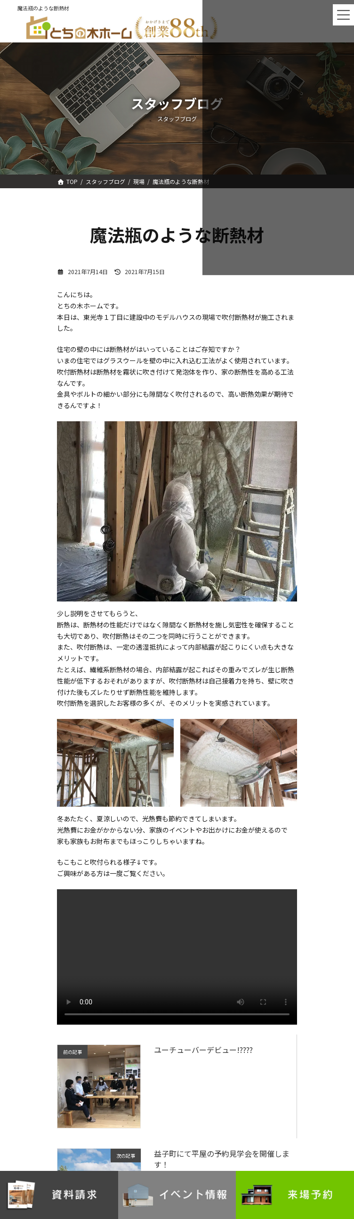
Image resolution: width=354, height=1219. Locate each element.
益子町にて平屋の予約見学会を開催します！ (222, 1158)
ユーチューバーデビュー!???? (203, 1049)
